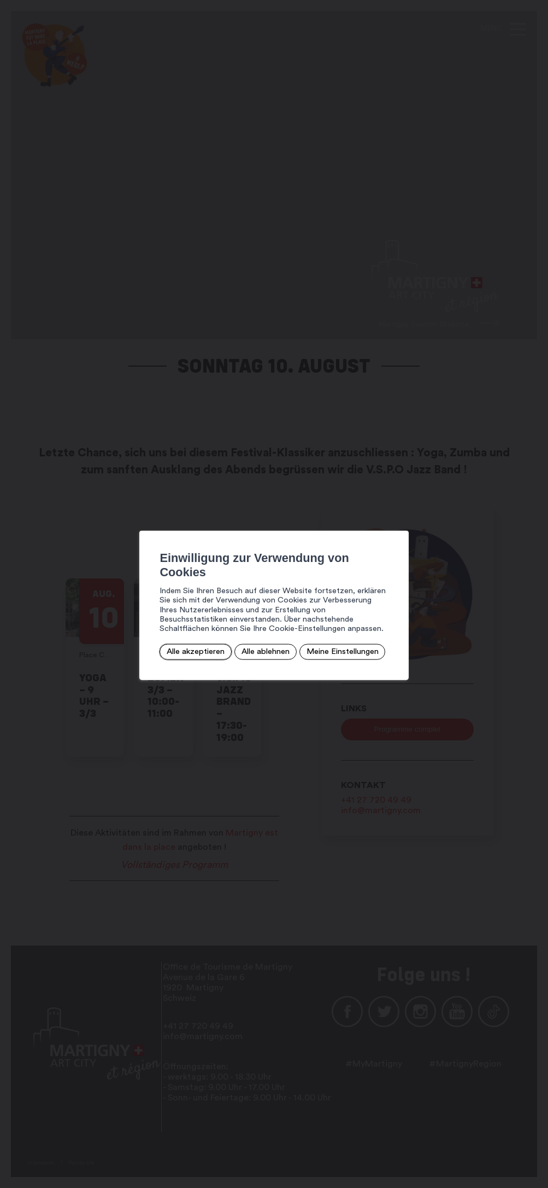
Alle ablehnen (232, 639)
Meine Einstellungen (308, 639)
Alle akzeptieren (164, 639)
